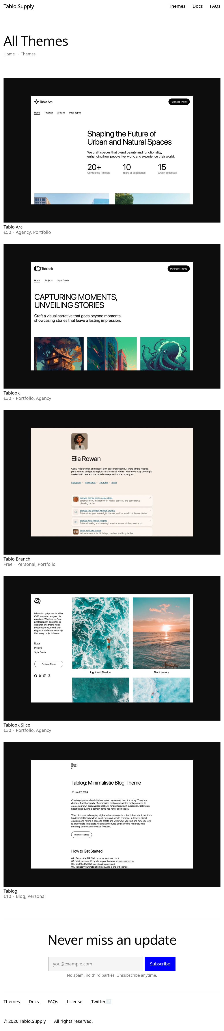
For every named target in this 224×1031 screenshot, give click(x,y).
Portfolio (42, 232)
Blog (20, 896)
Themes (177, 6)
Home (9, 54)
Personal (26, 564)
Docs (197, 6)
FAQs (215, 6)
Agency (23, 232)
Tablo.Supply (19, 6)
